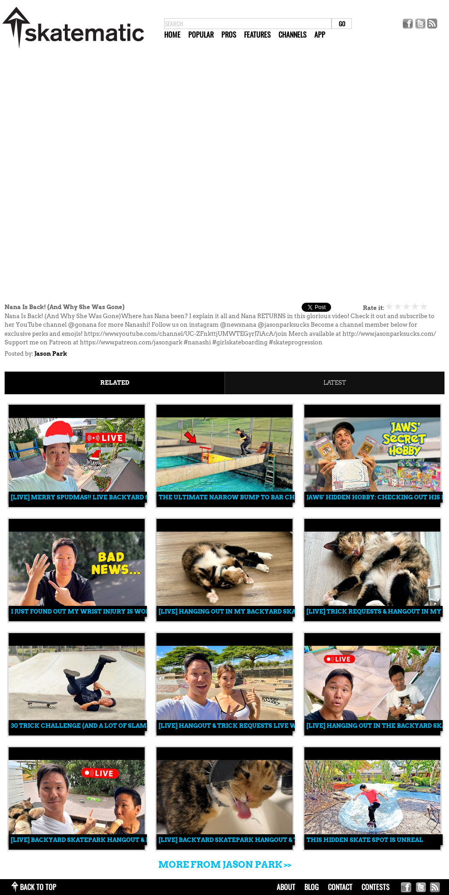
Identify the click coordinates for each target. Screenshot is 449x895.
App (319, 34)
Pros (228, 34)
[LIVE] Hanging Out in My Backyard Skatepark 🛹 (244, 611)
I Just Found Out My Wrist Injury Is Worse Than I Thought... (115, 611)
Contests (375, 886)
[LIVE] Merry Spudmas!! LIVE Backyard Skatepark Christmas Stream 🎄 (136, 497)
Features (257, 34)
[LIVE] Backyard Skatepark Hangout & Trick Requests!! (255, 840)
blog (311, 886)
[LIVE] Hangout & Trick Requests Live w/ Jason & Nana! (252, 725)
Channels (292, 34)
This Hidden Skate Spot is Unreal (365, 840)
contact (340, 886)
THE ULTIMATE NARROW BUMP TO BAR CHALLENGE (242, 497)
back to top (38, 886)
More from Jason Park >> (224, 864)
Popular (201, 34)
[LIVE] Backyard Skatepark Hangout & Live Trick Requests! (115, 840)
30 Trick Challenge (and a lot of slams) (81, 725)
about (286, 886)
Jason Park (50, 353)
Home (172, 34)
